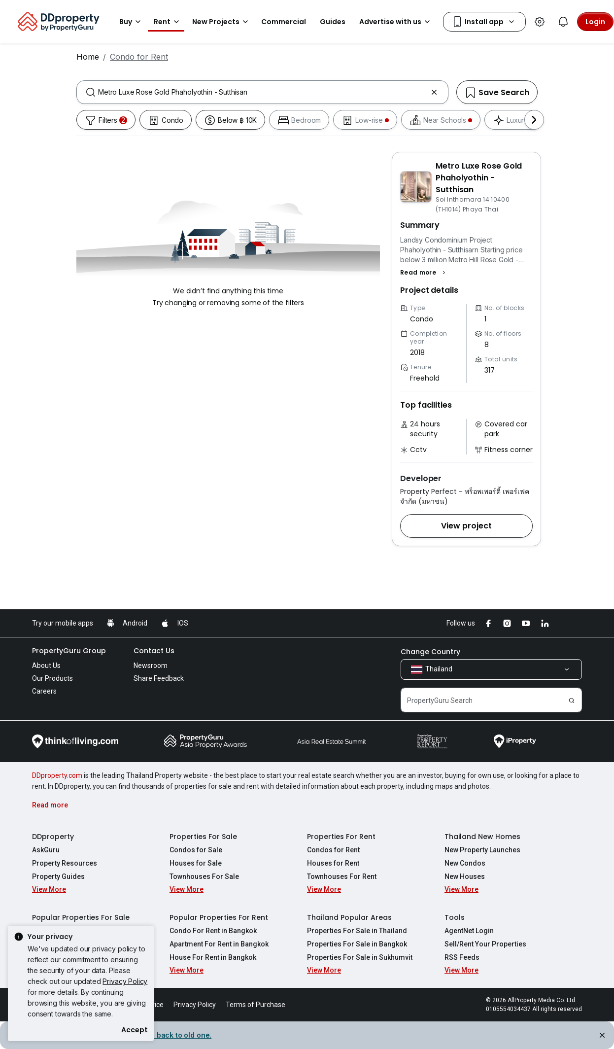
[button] (424, 273)
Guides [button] (332, 22)
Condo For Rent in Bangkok (213, 931)
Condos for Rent (333, 850)
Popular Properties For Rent (219, 917)
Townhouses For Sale (204, 876)
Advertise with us (396, 22)
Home (87, 57)
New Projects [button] (221, 22)
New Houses (464, 876)
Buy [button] (131, 22)
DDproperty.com (57, 775)
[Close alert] (601, 1036)
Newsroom (151, 665)
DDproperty (53, 836)
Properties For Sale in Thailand (357, 931)
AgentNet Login (469, 931)
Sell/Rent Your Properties (485, 944)
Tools (454, 917)
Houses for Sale (196, 863)
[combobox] (262, 92)
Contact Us (154, 651)
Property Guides (58, 876)
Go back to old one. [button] (177, 1035)
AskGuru (46, 850)
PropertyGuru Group (69, 651)
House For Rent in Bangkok (213, 957)
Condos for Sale (196, 850)
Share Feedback (159, 678)
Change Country (430, 652)
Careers (44, 691)
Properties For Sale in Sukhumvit (359, 957)
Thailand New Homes (482, 836)
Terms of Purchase (255, 1005)
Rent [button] (168, 22)
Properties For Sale (203, 836)
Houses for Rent (333, 863)
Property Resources (64, 863)
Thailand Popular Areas (349, 917)
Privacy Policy (124, 981)
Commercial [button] (283, 22)
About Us (46, 665)
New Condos (464, 863)
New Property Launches (482, 850)
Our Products (52, 678)
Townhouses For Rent (341, 876)
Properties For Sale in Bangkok (357, 944)
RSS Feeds (461, 957)
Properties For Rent (341, 836)
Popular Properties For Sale (81, 917)
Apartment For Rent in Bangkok (219, 944)
